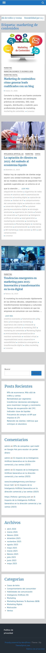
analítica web (18, 195)
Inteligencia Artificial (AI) (14, 154)
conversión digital (12, 206)
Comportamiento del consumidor (21, 589)
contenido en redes (32, 203)
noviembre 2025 (14, 541)
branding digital (21, 198)
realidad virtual (30, 337)
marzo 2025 (12, 551)
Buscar (7, 369)
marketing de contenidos (14, 111)
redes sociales (25, 230)
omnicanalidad (11, 334)
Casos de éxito (13, 585)
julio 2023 (11, 557)
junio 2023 (11, 560)
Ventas (37, 154)
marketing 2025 (29, 328)
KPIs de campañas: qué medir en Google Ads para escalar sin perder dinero (22, 449)
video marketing (31, 345)
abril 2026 (11, 529)
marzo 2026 (12, 532)
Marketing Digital (11, 75)
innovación (29, 325)
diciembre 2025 (13, 538)
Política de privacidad (8, 631)
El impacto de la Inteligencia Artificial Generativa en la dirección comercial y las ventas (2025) (21, 461)
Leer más (25, 189)
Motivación (12, 607)
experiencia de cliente (24, 212)
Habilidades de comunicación (20, 592)
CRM (24, 206)
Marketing (8, 68)
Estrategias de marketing (20, 322)
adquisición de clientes (13, 192)
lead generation (28, 218)
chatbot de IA (18, 200)
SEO (34, 230)
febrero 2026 (12, 535)
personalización (20, 227)
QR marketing (11, 230)
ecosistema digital (19, 209)
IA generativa (22, 215)
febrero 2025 (12, 554)
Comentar (30, 111)
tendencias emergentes (27, 342)
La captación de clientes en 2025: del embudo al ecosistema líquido (20, 161)
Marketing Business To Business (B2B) (18, 71)
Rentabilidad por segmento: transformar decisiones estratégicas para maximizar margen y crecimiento (23, 402)
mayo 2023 (12, 563)
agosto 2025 (12, 545)
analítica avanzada (12, 319)
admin (7, 446)
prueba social (35, 227)
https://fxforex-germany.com (17, 497)
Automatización (28, 319)
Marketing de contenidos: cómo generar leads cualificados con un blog (20, 82)
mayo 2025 (12, 548)
